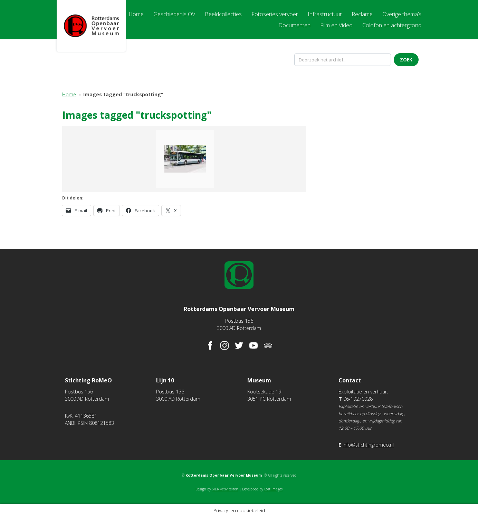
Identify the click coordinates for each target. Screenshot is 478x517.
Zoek (406, 60)
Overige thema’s (401, 14)
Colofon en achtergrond (391, 25)
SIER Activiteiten (225, 489)
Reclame (362, 14)
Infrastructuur (325, 14)
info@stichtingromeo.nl (368, 444)
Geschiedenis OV (174, 14)
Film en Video (336, 25)
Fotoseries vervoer (274, 14)
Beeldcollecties (223, 14)
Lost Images (273, 489)
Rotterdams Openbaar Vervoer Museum (91, 25)
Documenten (294, 25)
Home (136, 14)
